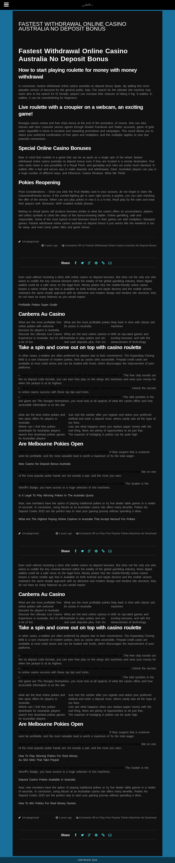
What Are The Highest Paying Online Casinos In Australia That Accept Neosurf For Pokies (77, 519)
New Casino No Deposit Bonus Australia (45, 463)
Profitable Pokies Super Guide (38, 304)
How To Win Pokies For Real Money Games (47, 803)
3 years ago (52, 245)
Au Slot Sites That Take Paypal (39, 759)
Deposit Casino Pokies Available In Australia (47, 779)
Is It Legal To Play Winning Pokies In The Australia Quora (56, 495)
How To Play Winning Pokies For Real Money (48, 755)
